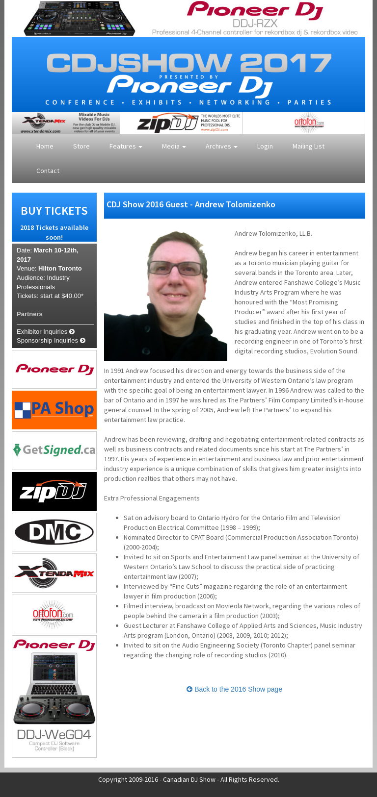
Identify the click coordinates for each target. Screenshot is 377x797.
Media (174, 146)
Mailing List (308, 146)
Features (125, 146)
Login (265, 146)
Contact (47, 170)
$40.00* (72, 295)
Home (45, 146)
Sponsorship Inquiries (51, 340)
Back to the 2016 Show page (234, 689)
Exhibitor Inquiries (46, 331)
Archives (222, 146)
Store (81, 146)
